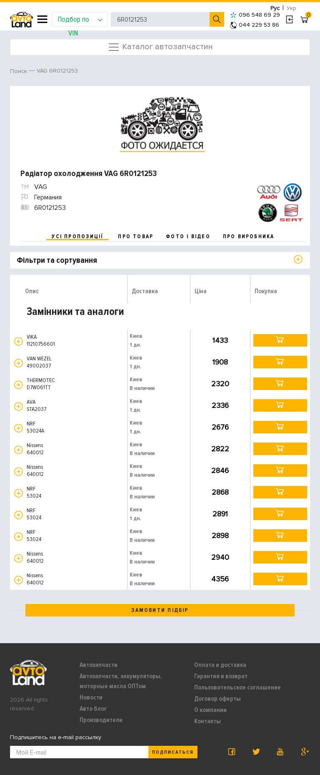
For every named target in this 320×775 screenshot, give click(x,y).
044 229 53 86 (254, 24)
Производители (101, 720)
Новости (91, 697)
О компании (210, 710)
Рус (275, 8)
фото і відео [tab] (188, 236)
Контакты (207, 721)
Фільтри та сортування (57, 260)
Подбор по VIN (80, 21)
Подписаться (173, 752)
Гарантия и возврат (221, 676)
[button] (18, 341)
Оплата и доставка (220, 665)
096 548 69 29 (255, 14)
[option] (161, 123)
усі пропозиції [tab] (77, 236)
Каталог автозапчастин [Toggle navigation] (160, 47)
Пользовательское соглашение (237, 687)
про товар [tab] (135, 236)
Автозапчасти (99, 665)
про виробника (249, 236)
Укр (291, 8)
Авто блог (93, 708)
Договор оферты (217, 698)
